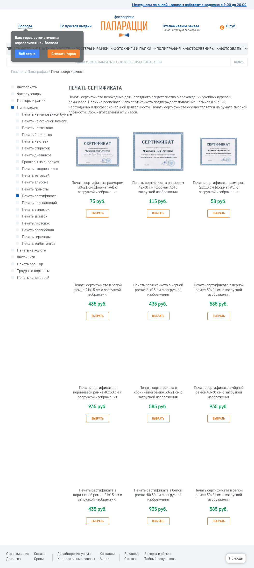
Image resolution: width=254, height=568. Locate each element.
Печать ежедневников (40, 168)
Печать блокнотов (37, 134)
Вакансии (132, 554)
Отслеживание (17, 554)
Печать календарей (33, 277)
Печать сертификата (39, 196)
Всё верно (27, 53)
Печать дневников (36, 155)
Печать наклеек (35, 141)
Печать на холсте (31, 250)
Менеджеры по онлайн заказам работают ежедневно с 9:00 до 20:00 (189, 4)
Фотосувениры (203, 48)
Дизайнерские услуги (74, 554)
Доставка (13, 559)
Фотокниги (26, 257)
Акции (104, 559)
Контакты (107, 554)
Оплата (39, 554)
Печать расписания (38, 230)
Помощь (236, 558)
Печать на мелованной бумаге (47, 114)
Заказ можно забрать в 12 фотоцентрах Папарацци (118, 62)
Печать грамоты (35, 189)
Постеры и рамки (94, 48)
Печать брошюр (30, 264)
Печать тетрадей (35, 175)
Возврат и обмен (157, 554)
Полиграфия (171, 48)
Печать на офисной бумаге (44, 121)
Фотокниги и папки (135, 48)
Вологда (25, 26)
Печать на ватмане (37, 128)
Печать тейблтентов (38, 243)
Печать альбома (35, 182)
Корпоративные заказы (76, 559)
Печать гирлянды (36, 236)
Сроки (39, 559)
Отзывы (130, 559)
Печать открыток (36, 148)
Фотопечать (27, 87)
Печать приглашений (39, 202)
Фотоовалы (233, 48)
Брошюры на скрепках (40, 162)
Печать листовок (36, 223)
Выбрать (98, 213)
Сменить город (63, 53)
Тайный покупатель (160, 559)
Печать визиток (34, 216)
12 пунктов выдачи (76, 26)
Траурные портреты (33, 270)
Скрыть (239, 62)
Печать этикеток (35, 209)
